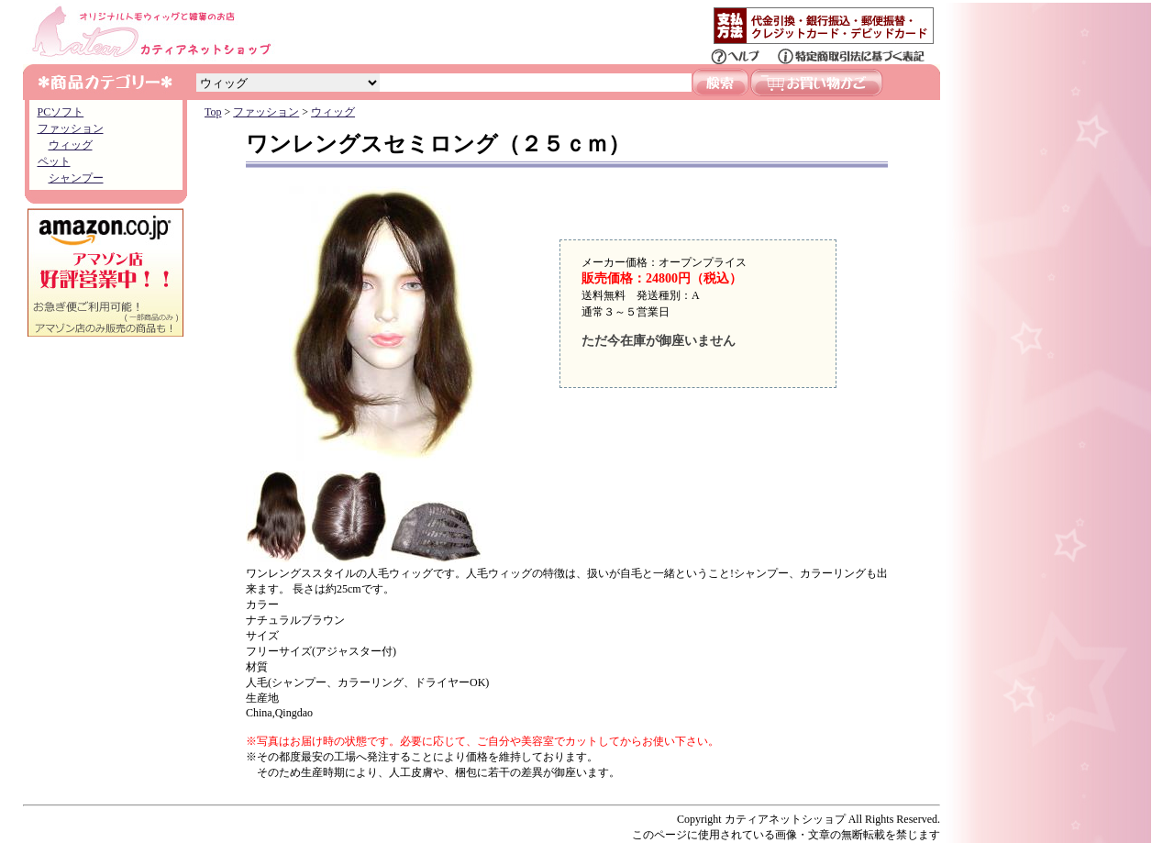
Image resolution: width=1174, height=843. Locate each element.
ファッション (71, 128)
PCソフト (61, 111)
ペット (54, 161)
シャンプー (76, 178)
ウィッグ (71, 145)
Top (213, 111)
